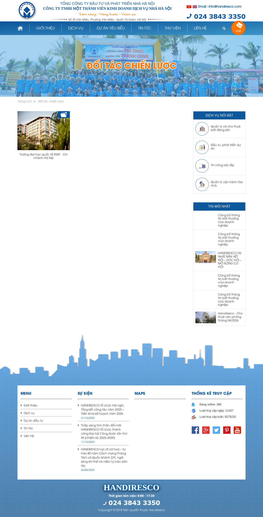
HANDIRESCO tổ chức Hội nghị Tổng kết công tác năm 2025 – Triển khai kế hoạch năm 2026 (102, 409)
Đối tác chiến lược (51, 101)
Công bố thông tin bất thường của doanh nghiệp (229, 220)
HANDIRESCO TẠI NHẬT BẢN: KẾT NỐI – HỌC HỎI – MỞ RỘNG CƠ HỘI (230, 259)
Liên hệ (200, 27)
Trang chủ (24, 101)
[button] (224, 28)
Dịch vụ (75, 27)
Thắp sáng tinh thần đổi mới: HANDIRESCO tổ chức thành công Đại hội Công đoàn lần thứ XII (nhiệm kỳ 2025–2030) (104, 431)
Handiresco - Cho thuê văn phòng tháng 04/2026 (230, 316)
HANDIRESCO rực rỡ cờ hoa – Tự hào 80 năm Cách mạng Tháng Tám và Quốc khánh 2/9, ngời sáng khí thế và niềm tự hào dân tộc (104, 457)
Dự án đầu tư (33, 420)
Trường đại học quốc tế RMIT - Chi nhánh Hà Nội (44, 156)
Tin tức (144, 27)
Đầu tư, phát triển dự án (226, 146)
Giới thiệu (45, 27)
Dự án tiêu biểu (111, 27)
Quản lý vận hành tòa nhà (227, 183)
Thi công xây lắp (222, 165)
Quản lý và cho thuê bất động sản (225, 128)
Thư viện (173, 27)
